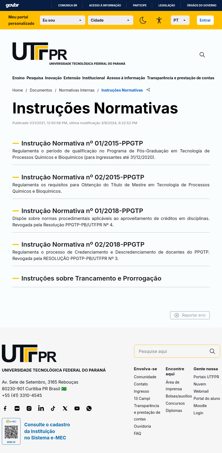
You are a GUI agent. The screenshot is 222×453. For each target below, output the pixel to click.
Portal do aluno (206, 398)
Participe (140, 5)
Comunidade (145, 377)
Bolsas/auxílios (179, 396)
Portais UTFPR (206, 377)
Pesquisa (35, 78)
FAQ (137, 433)
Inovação (53, 78)
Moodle (200, 405)
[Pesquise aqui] (172, 351)
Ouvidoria (142, 426)
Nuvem (199, 384)
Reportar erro (190, 315)
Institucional (93, 78)
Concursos (175, 403)
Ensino (19, 78)
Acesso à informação (105, 5)
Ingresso (141, 391)
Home (18, 90)
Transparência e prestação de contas (180, 78)
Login (198, 413)
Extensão (72, 78)
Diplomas (174, 410)
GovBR (12, 5)
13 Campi (142, 398)
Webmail (201, 391)
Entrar (205, 20)
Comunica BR (67, 5)
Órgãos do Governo (201, 5)
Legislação (167, 5)
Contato (141, 384)
